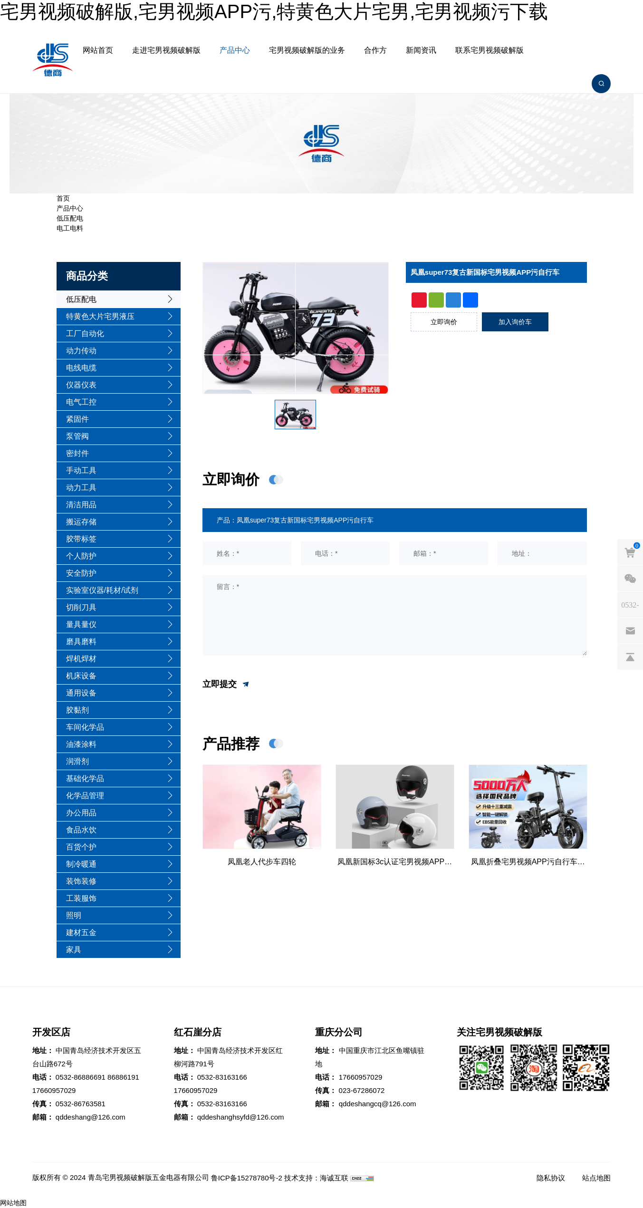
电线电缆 (81, 368)
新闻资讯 (421, 50)
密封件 (77, 453)
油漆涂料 (81, 744)
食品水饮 (81, 830)
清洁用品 (81, 505)
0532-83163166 (222, 1077)
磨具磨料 (81, 642)
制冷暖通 (81, 864)
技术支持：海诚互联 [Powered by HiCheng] (316, 1178)
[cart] (630, 552)
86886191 (123, 1077)
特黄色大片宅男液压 (100, 316)
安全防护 (81, 573)
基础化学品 (85, 778)
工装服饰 (81, 898)
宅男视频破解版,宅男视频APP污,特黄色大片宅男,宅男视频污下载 (274, 11)
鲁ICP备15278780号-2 (246, 1178)
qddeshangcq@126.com (377, 1104)
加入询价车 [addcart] (515, 322)
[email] (630, 630)
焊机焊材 (81, 659)
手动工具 (81, 470)
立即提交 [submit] (226, 684)
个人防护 (81, 556)
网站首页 (98, 50)
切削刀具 (81, 607)
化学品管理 (85, 796)
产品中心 (235, 50)
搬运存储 (81, 522)
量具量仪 (81, 624)
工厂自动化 (85, 333)
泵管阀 (77, 436)
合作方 (375, 50)
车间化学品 (85, 727)
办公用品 (81, 813)
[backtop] (630, 656)
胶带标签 (81, 539)
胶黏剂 (77, 710)
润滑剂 (77, 761)
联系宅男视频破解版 (489, 50)
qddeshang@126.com (90, 1117)
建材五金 (81, 932)
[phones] (630, 604)
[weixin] (630, 578)
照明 (73, 915)
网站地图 (13, 1203)
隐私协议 (551, 1178)
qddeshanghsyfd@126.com (240, 1117)
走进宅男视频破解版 (166, 50)
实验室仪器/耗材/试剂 (102, 590)
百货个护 (81, 847)
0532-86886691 (81, 1077)
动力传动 (81, 351)
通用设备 (81, 693)
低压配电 (70, 218)
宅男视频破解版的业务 (307, 50)
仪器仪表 (81, 385)
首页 (63, 198)
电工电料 (70, 228)
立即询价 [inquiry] (444, 322)
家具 (73, 950)
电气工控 (81, 402)
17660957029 (54, 1090)
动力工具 (81, 487)
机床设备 (81, 676)
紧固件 (77, 419)
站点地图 (596, 1178)
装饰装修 (81, 881)
